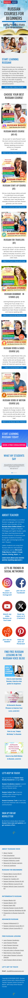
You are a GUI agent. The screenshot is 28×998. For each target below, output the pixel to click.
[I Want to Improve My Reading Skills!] (14, 315)
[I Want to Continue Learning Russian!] (14, 207)
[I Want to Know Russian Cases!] (14, 367)
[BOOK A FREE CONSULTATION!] (14, 87)
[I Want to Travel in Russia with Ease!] (14, 261)
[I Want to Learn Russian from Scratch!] (14, 153)
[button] (2, 2)
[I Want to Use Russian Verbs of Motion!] (14, 422)
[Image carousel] (14, 468)
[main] (14, 17)
